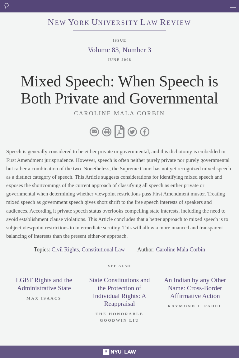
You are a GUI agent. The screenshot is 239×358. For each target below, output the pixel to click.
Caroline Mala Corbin (180, 249)
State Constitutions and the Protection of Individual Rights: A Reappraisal (119, 291)
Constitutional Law (103, 249)
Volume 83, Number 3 (119, 50)
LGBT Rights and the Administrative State (44, 283)
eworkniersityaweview (119, 22)
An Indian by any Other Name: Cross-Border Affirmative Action (195, 287)
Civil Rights (65, 249)
